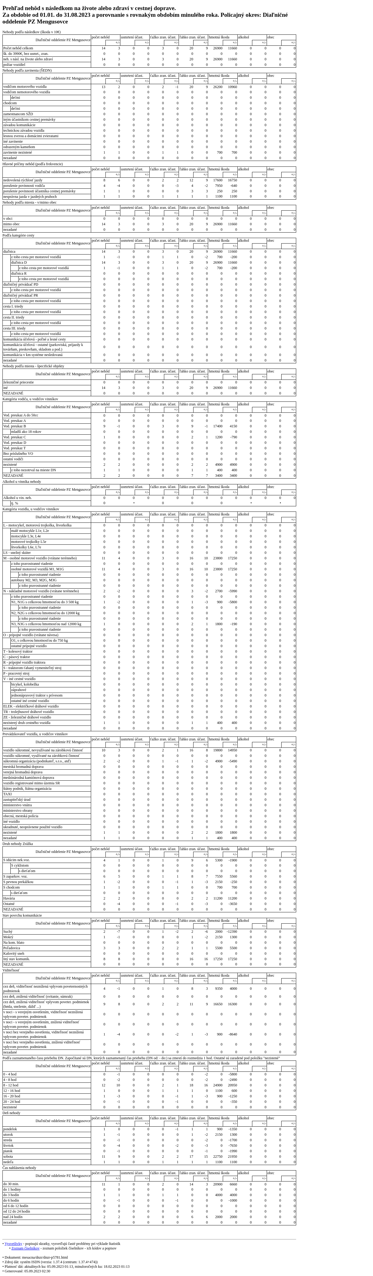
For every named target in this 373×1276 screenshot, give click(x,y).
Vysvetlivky (13, 1244)
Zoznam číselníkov (25, 1248)
